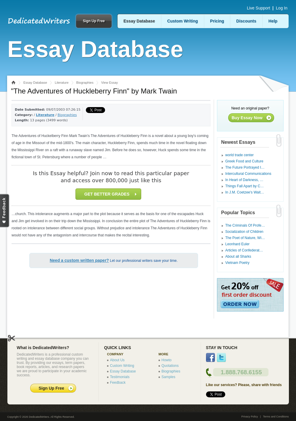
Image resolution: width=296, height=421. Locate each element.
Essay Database (139, 21)
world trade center (239, 155)
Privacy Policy (249, 416)
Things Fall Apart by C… (244, 186)
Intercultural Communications (248, 174)
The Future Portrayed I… (245, 167)
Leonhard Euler (237, 244)
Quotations (170, 366)
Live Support (258, 8)
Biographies (85, 82)
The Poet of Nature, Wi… (245, 238)
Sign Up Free (94, 21)
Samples (169, 377)
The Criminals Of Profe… (245, 225)
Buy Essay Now (247, 117)
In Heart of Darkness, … (244, 180)
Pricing (217, 21)
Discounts (246, 21)
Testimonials (120, 377)
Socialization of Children (244, 232)
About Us (117, 360)
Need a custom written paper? (79, 260)
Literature (61, 82)
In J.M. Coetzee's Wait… (244, 192)
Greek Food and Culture (244, 161)
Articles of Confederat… (244, 250)
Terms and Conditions (276, 416)
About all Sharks (238, 256)
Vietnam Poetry (237, 263)
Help (272, 21)
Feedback (118, 382)
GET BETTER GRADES (110, 194)
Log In (281, 8)
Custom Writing (182, 21)
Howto (167, 360)
